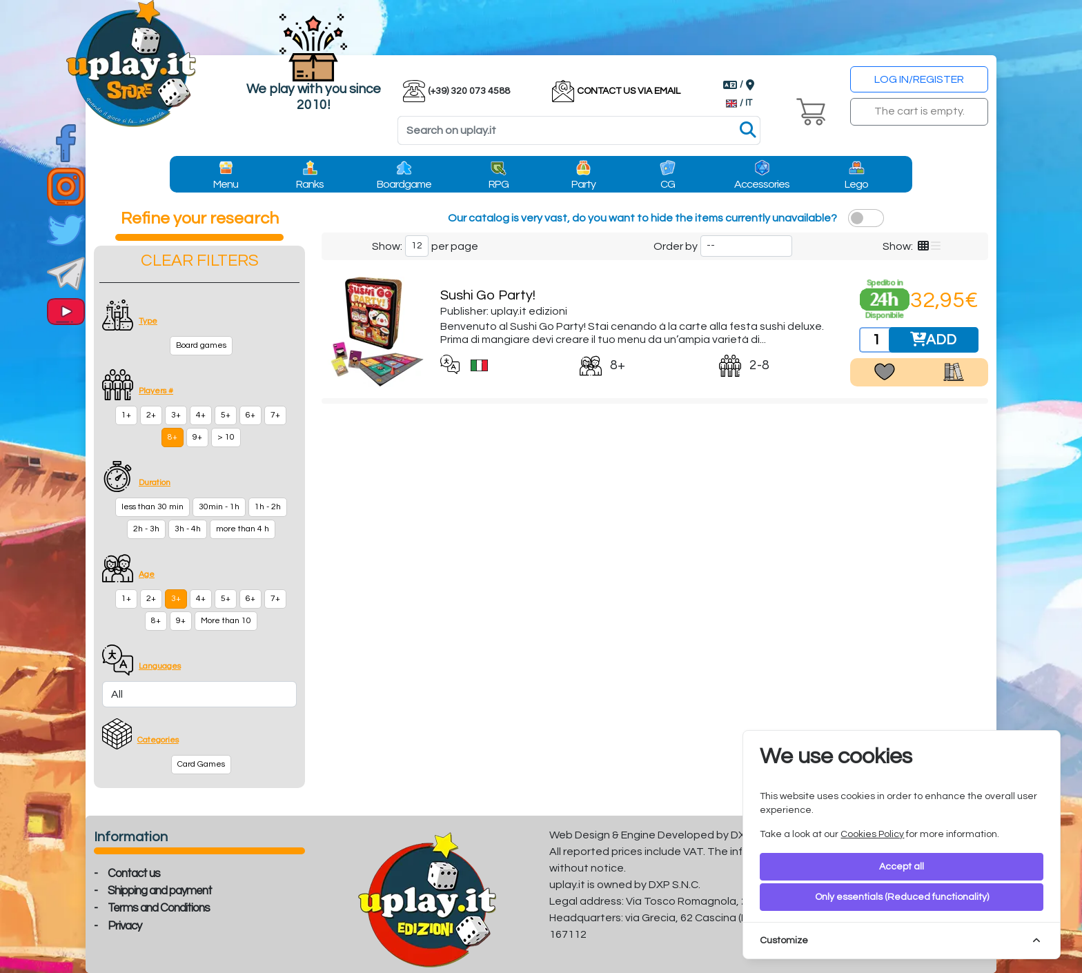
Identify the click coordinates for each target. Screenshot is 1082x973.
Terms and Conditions (159, 908)
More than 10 (226, 620)
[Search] (578, 130)
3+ (176, 415)
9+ (197, 437)
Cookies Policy (872, 834)
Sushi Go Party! (487, 295)
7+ (275, 415)
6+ (250, 415)
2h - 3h (146, 528)
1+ (126, 415)
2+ (151, 415)
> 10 (226, 437)
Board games (201, 345)
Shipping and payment (160, 891)
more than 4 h (242, 528)
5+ (225, 415)
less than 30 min (152, 506)
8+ (172, 437)
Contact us (134, 873)
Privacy (124, 926)
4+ (201, 415)
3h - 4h (188, 528)
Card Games (201, 764)
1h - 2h (268, 506)
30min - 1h (219, 506)
